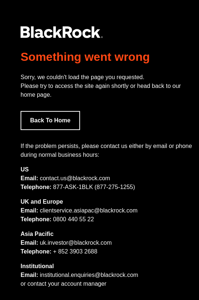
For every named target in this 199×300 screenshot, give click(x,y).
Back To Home (50, 120)
